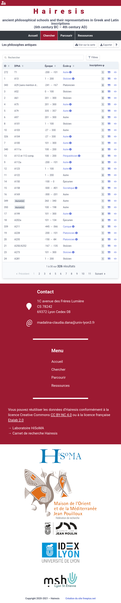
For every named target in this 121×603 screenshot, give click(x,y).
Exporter (106, 44)
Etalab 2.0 (16, 420)
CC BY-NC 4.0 (61, 415)
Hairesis (60, 11)
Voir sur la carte (85, 44)
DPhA (19, 66)
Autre (67, 72)
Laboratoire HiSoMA (28, 428)
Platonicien (70, 233)
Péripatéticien (71, 155)
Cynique (68, 226)
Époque (51, 66)
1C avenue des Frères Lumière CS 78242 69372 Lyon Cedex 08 (55, 306)
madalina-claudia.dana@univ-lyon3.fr (60, 322)
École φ (69, 66)
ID (7, 66)
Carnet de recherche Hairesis (35, 433)
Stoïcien (68, 78)
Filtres (93, 57)
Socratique (70, 188)
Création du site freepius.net (80, 598)
